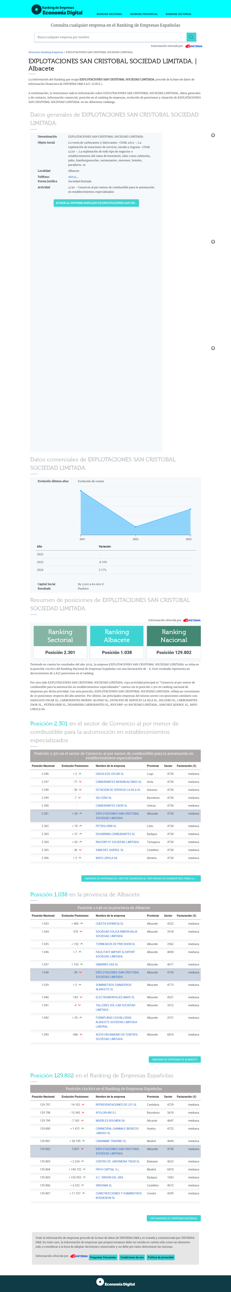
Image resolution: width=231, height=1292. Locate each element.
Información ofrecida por (177, 46)
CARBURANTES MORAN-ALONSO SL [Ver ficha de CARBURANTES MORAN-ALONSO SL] (119, 782)
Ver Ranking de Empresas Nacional (173, 1218)
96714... (73, 177)
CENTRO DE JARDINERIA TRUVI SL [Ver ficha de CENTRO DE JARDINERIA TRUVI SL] (118, 1161)
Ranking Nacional (109, 14)
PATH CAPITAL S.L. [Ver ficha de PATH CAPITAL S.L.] (108, 1169)
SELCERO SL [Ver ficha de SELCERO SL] (104, 798)
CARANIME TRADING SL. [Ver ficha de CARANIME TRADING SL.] (111, 1141)
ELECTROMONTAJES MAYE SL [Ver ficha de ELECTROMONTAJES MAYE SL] (115, 997)
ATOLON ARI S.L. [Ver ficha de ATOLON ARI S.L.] (106, 1113)
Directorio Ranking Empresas (45, 52)
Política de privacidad (160, 1257)
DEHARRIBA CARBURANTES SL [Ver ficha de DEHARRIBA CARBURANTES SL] (115, 834)
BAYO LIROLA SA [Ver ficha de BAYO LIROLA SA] (106, 858)
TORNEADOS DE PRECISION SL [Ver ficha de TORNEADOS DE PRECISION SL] (115, 944)
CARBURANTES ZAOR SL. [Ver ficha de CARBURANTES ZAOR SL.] (112, 806)
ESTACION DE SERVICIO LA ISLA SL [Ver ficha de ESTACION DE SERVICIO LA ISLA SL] (118, 790)
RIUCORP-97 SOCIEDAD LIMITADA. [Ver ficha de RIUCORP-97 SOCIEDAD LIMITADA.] (117, 842)
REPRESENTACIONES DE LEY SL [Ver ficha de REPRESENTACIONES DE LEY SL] (116, 1105)
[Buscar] (191, 37)
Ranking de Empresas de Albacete (174, 1059)
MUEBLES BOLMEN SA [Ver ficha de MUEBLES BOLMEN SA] (110, 1121)
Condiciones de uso (132, 1257)
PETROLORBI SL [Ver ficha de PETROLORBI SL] (106, 826)
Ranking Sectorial (179, 14)
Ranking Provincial (144, 14)
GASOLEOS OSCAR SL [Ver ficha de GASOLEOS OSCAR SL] (110, 774)
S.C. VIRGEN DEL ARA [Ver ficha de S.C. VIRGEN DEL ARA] (109, 1177)
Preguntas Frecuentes (103, 1257)
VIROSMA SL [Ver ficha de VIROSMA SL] (104, 1185)
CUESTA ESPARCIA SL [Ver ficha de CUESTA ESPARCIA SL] (110, 924)
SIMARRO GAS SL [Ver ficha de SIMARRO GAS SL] (107, 964)
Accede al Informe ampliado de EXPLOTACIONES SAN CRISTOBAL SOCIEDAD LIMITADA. (97, 203)
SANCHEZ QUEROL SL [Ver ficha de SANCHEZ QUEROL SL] (110, 850)
